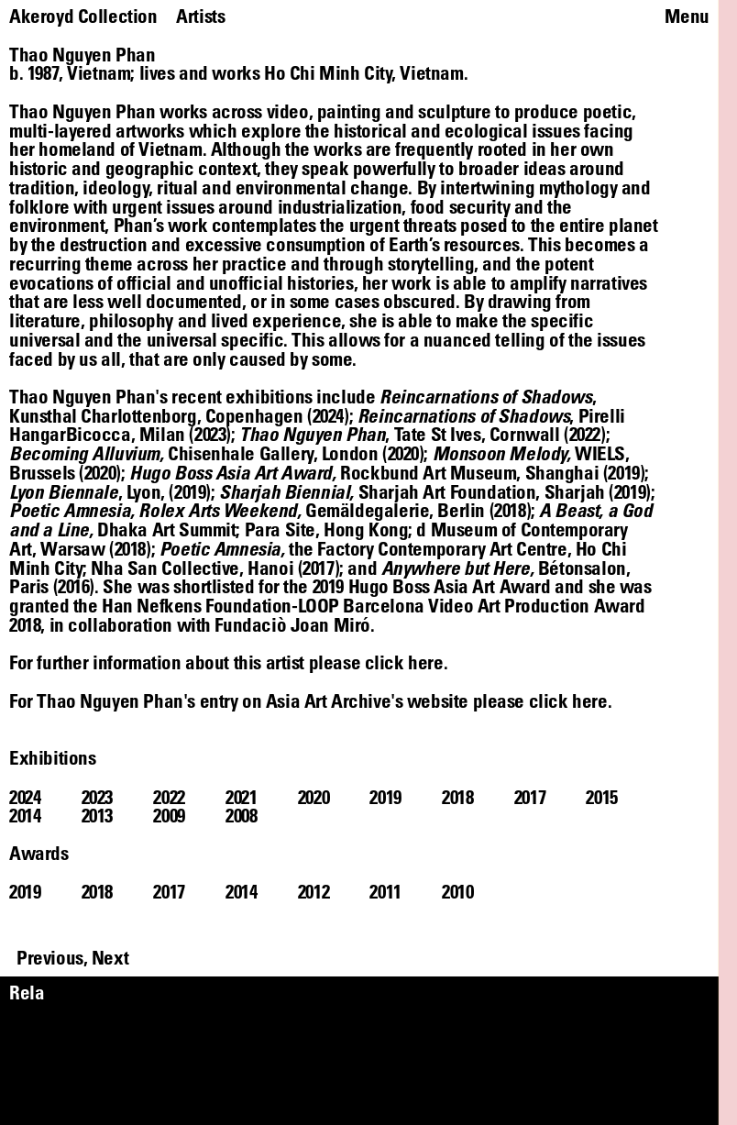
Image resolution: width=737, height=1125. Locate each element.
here (425, 662)
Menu (687, 16)
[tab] (45, 797)
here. (591, 700)
